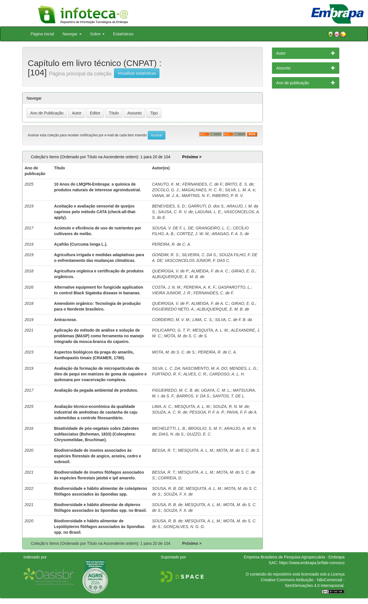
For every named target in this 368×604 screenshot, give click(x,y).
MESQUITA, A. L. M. (210, 330)
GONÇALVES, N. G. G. (184, 526)
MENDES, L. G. (243, 368)
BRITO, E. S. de (239, 184)
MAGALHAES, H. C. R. (202, 190)
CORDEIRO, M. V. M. (171, 319)
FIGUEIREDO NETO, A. (173, 309)
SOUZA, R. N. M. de (231, 406)
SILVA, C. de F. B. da (233, 319)
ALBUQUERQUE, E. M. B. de (178, 276)
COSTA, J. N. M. (166, 287)
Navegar (72, 34)
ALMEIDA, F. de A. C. (210, 271)
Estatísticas (123, 34)
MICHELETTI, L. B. (169, 428)
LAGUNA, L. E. (208, 211)
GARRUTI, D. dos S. (206, 206)
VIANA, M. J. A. (166, 195)
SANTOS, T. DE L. (229, 396)
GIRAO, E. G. (243, 271)
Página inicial (42, 34)
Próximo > (191, 157)
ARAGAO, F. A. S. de (230, 233)
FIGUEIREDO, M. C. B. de (175, 390)
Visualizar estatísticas (137, 73)
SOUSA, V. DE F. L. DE (173, 228)
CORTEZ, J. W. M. (193, 233)
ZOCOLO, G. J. (165, 190)
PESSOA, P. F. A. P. (207, 412)
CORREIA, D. (170, 478)
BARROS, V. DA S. (193, 396)
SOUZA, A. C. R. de (169, 412)
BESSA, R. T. (164, 450)
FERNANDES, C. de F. (202, 184)
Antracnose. (65, 319)
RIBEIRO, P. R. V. (228, 195)
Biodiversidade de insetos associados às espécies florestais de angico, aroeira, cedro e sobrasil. (97, 456)
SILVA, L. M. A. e (240, 190)
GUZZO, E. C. (199, 434)
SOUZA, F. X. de (178, 494)
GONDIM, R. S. (165, 254)
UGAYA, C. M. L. (216, 390)
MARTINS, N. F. (196, 195)
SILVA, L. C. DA (166, 368)
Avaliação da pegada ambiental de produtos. (96, 390)
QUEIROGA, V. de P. (170, 271)
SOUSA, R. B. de (167, 504)
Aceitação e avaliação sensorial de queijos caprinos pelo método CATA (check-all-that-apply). (95, 212)
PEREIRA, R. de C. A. (171, 244)
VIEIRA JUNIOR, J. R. (171, 293)
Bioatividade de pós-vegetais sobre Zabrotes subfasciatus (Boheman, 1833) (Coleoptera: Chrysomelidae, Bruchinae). (96, 434)
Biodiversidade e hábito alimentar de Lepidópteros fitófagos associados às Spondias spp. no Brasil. (99, 527)
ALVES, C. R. (195, 374)
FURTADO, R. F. (166, 374)
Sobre (97, 34)
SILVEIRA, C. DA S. (199, 254)
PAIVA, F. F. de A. (242, 412)
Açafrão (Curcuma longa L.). (80, 244)
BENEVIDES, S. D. (169, 206)
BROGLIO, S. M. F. (205, 428)
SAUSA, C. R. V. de (175, 211)
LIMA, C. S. (202, 319)
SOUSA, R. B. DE (168, 488)
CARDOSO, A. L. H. (227, 374)
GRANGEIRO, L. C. (213, 228)
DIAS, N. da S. (171, 434)
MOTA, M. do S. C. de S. (186, 336)
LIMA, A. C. (162, 406)
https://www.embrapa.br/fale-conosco (311, 562)
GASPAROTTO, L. (234, 287)
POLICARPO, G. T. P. (171, 330)
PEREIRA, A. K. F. (200, 287)
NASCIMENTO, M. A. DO (204, 368)
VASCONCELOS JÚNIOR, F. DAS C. (197, 260)
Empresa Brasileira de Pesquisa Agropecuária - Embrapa (294, 557)
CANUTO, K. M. (166, 184)
